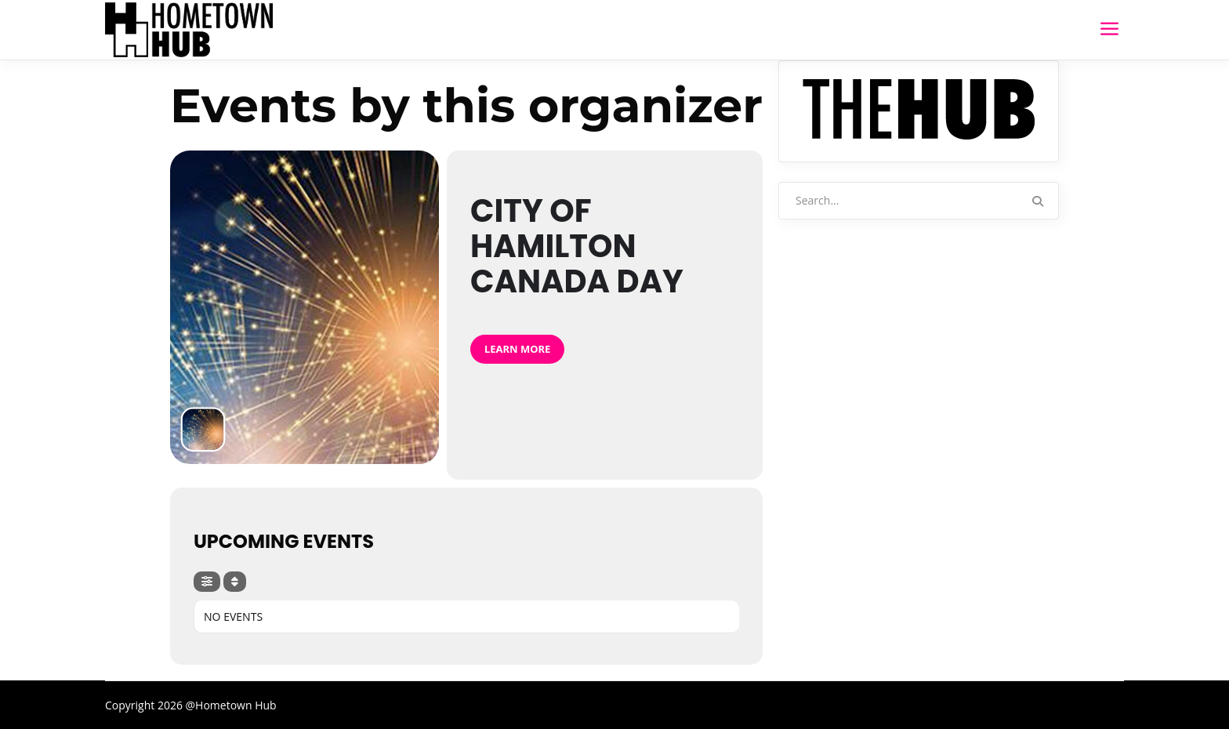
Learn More (517, 349)
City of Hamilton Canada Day (576, 246)
